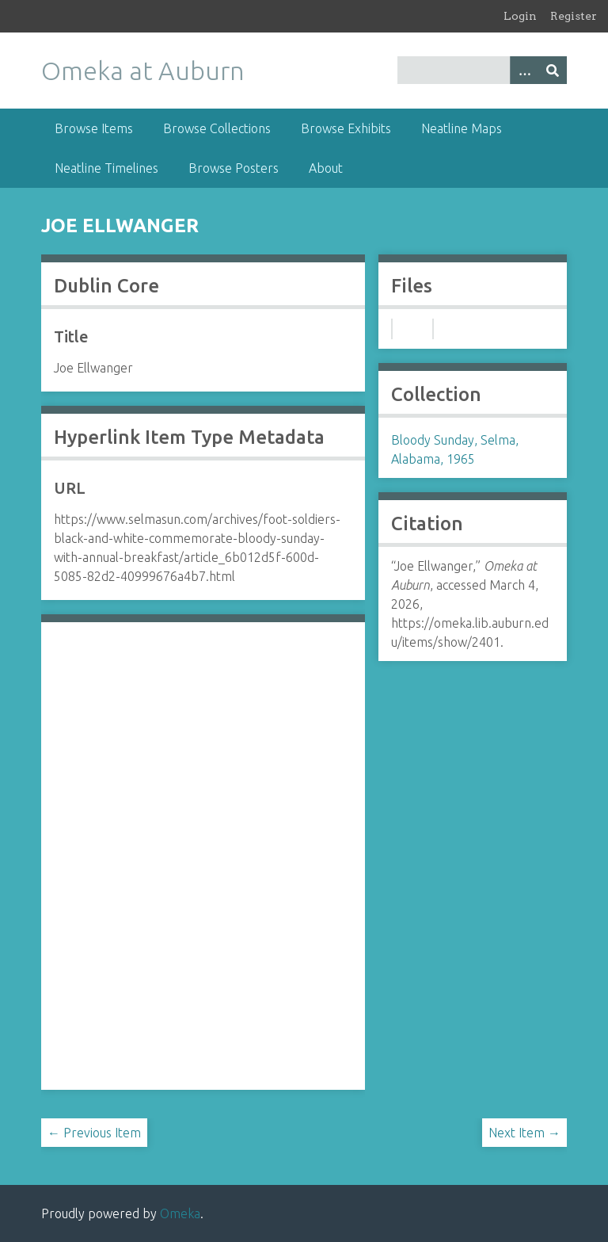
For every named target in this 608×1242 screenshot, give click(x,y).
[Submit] (552, 70)
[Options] (524, 70)
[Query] (482, 70)
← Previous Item (94, 1132)
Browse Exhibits (346, 128)
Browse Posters (233, 168)
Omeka (180, 1213)
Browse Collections (217, 128)
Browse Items (94, 128)
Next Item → (524, 1132)
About (326, 168)
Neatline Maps (461, 128)
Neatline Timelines (106, 168)
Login (520, 16)
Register (573, 16)
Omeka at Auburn (143, 70)
